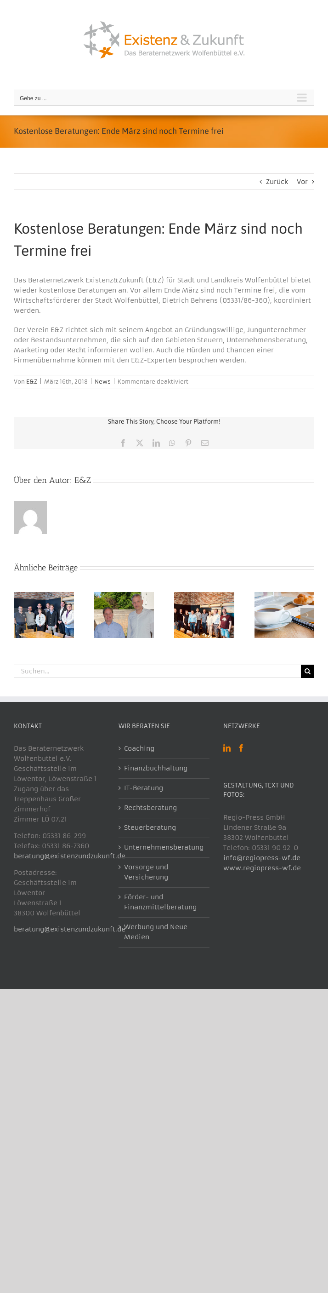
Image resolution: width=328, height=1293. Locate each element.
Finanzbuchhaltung (155, 768)
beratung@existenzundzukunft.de (69, 856)
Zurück (277, 182)
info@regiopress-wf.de (261, 858)
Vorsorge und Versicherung (146, 872)
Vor (302, 182)
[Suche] (307, 671)
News (103, 381)
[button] (21, 615)
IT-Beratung (143, 788)
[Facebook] (241, 748)
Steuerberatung (150, 827)
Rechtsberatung (150, 808)
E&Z (31, 381)
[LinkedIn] (227, 748)
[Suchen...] (157, 671)
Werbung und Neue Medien (155, 932)
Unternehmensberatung (164, 847)
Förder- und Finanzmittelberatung (160, 902)
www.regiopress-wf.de (262, 868)
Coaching (139, 748)
